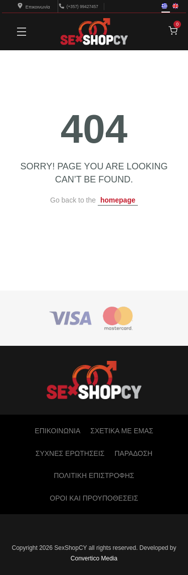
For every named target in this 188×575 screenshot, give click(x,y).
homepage (117, 200)
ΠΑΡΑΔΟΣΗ (133, 453)
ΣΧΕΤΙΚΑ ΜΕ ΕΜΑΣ (121, 431)
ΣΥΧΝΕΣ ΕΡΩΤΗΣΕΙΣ (70, 453)
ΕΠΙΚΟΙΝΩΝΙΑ (57, 431)
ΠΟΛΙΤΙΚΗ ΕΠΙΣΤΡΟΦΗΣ (94, 475)
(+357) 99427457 (82, 6)
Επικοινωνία (34, 7)
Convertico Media (94, 558)
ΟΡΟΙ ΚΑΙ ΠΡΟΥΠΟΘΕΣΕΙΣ (94, 498)
